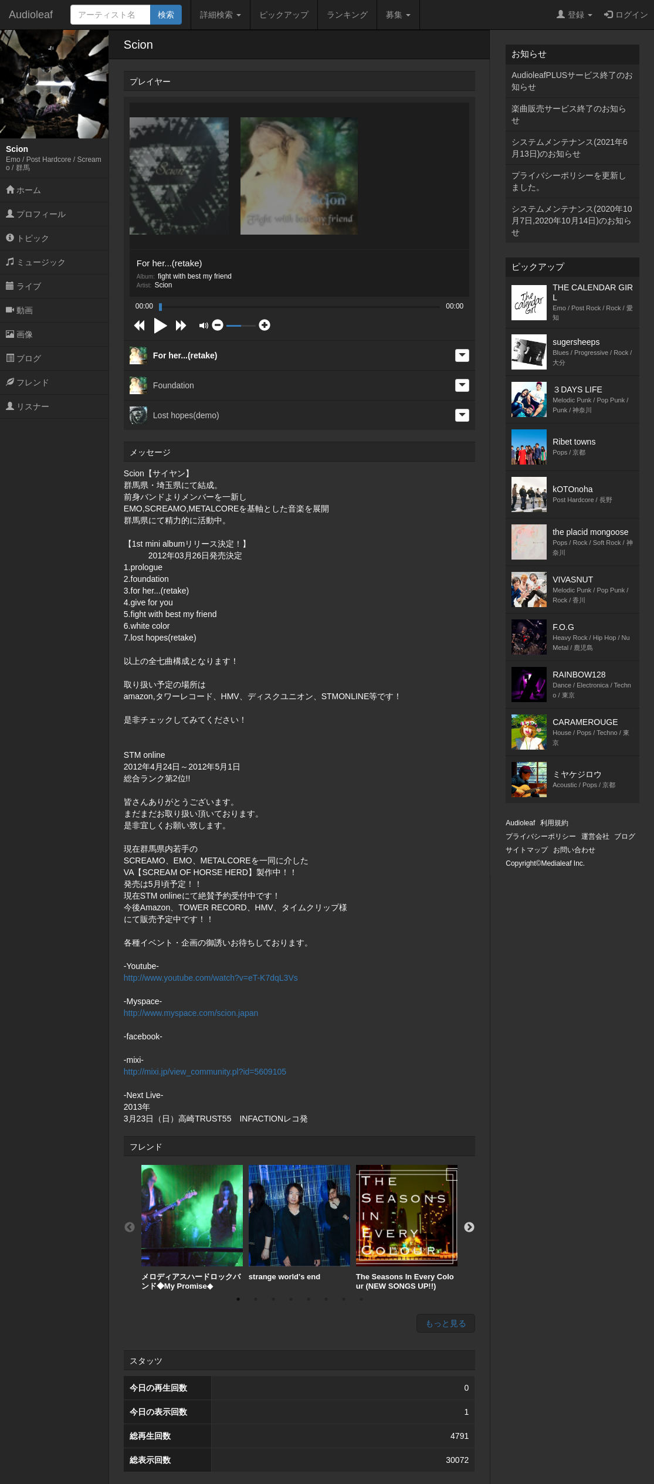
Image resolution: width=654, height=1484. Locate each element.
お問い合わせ (574, 850)
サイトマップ (527, 850)
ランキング (347, 14)
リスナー (27, 406)
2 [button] (256, 1299)
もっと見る (445, 1323)
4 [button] (291, 1299)
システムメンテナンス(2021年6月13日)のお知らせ (569, 147)
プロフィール (36, 214)
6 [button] (326, 1299)
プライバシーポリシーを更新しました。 (568, 181)
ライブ (23, 286)
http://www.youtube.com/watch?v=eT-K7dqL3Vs (211, 977)
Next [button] (469, 1228)
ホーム (23, 190)
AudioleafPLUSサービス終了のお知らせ (572, 81)
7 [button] (344, 1299)
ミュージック (36, 262)
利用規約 (554, 823)
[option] (192, 1227)
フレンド (27, 382)
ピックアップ (284, 14)
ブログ (23, 358)
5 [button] (308, 1299)
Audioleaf (31, 15)
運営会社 (595, 836)
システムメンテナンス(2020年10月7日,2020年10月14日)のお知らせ (571, 220)
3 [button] (273, 1299)
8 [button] (361, 1299)
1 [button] (238, 1299)
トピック (27, 238)
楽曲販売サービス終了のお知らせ (568, 114)
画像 (19, 334)
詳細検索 (220, 14)
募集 (398, 14)
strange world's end (299, 1223)
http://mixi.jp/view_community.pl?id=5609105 (205, 1071)
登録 (574, 14)
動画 (19, 310)
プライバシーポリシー (541, 836)
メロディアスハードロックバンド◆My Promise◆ (192, 1227)
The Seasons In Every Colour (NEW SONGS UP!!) (407, 1227)
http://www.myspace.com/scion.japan (191, 1013)
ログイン (626, 14)
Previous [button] (129, 1228)
